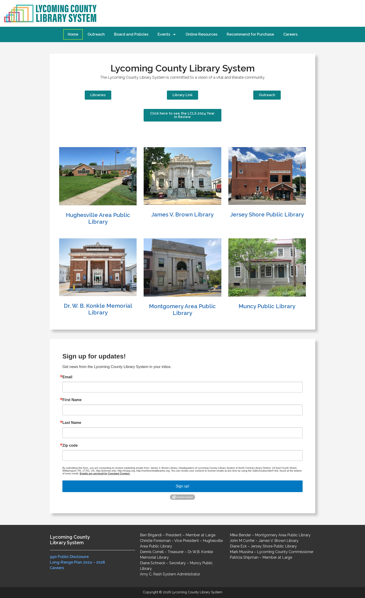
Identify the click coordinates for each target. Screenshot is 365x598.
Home (73, 34)
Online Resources (201, 34)
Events (167, 34)
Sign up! (182, 486)
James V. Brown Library (182, 214)
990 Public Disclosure (69, 556)
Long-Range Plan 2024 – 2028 (77, 562)
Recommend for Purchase (250, 34)
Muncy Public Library (267, 306)
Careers (290, 34)
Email (67, 377)
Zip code (70, 445)
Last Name (71, 423)
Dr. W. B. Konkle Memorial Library (98, 309)
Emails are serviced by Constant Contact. (105, 473)
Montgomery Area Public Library (182, 309)
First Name (72, 400)
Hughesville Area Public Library (98, 218)
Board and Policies (131, 34)
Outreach (96, 34)
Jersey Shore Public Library (267, 214)
